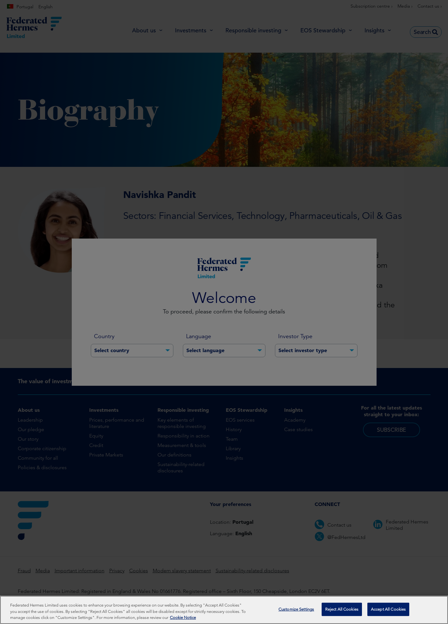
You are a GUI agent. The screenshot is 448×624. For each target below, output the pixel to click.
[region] (224, 610)
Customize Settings (296, 609)
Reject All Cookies (341, 609)
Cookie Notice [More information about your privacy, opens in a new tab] (183, 617)
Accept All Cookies (388, 609)
